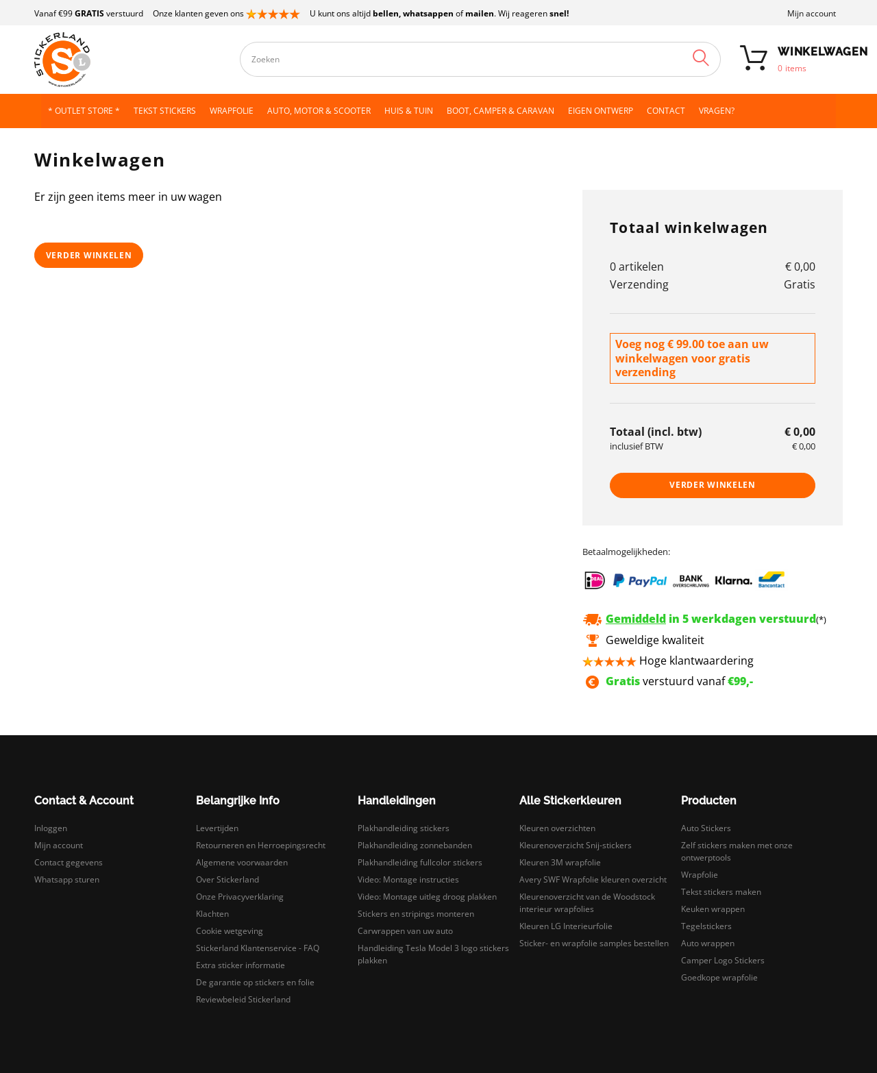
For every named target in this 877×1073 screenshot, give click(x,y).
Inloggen (50, 828)
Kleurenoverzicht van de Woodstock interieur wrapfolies (587, 903)
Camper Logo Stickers (723, 960)
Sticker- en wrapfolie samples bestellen (594, 943)
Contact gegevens (68, 862)
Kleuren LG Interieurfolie (566, 926)
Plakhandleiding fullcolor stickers (420, 862)
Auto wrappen (707, 943)
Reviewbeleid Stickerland (243, 999)
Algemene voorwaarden (242, 862)
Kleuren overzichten (557, 828)
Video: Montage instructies (408, 879)
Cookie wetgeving (229, 931)
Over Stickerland (227, 879)
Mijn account (811, 13)
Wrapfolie (699, 874)
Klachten (212, 914)
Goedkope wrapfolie (719, 977)
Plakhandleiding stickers (403, 828)
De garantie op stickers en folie (255, 982)
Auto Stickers (706, 828)
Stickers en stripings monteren (416, 914)
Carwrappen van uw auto (405, 931)
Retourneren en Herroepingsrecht (260, 845)
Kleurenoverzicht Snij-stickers (575, 845)
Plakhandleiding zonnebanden (415, 845)
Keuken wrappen (713, 909)
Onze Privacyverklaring (240, 896)
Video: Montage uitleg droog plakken (427, 896)
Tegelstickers (706, 926)
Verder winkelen (89, 255)
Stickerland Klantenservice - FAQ (257, 948)
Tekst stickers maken (721, 892)
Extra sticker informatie (240, 965)
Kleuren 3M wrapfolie (560, 862)
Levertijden (217, 828)
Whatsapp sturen (66, 879)
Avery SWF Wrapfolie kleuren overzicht (593, 879)
